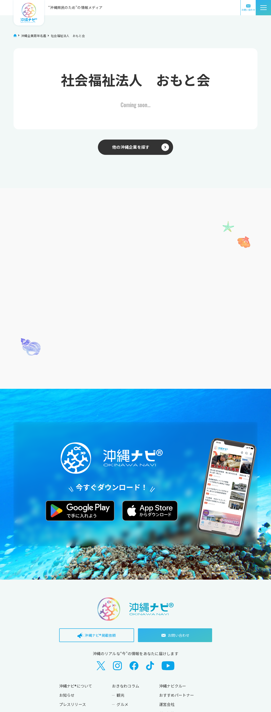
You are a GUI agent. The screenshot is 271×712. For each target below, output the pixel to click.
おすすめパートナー (176, 695)
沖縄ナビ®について (75, 686)
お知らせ (67, 695)
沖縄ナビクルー (172, 686)
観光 (120, 695)
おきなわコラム (125, 686)
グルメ (122, 704)
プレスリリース (72, 704)
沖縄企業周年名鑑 (33, 35)
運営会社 (167, 704)
